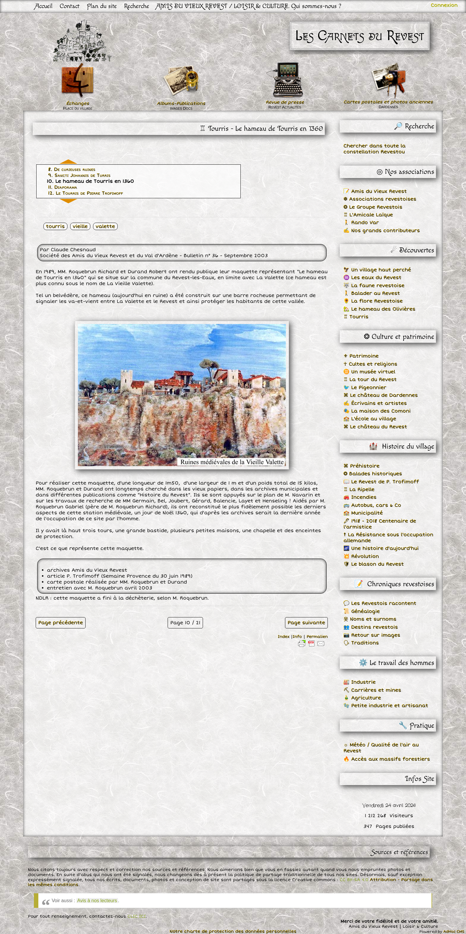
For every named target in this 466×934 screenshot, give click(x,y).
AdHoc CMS (454, 932)
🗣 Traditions (361, 643)
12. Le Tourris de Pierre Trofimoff (85, 193)
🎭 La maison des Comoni (377, 411)
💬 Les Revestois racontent (380, 603)
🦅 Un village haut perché (377, 270)
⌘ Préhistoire (362, 466)
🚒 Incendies (360, 497)
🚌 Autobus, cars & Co (372, 505)
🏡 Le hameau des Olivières (379, 309)
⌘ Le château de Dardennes (381, 395)
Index (283, 636)
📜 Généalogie (362, 611)
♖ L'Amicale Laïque (368, 215)
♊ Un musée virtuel (369, 372)
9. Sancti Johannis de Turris (79, 175)
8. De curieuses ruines (71, 169)
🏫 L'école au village (370, 419)
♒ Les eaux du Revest (373, 278)
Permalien (317, 636)
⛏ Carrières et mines (372, 690)
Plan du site (102, 6)
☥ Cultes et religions (370, 364)
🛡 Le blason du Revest (374, 564)
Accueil (44, 6)
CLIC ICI (136, 916)
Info (297, 636)
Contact (70, 6)
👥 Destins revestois (371, 627)
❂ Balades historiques (373, 474)
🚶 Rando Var (361, 223)
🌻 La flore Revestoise (373, 301)
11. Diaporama (62, 187)
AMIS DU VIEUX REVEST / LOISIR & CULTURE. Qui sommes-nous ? (248, 6)
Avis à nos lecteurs (97, 900)
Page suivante (306, 623)
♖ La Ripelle (359, 490)
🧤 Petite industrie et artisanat (386, 706)
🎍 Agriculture (362, 698)
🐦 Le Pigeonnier (365, 388)
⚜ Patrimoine (361, 356)
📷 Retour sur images (372, 635)
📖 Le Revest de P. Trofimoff (381, 482)
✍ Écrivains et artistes (375, 403)
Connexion (444, 5)
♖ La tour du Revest (370, 380)
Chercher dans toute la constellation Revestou (375, 149)
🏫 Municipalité (363, 513)
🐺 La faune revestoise (374, 286)
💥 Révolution (361, 556)
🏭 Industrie (360, 682)
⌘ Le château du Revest (375, 427)
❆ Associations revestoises (380, 199)
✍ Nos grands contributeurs (382, 231)
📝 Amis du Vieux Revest (375, 191)
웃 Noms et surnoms (370, 619)
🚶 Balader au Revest (372, 293)
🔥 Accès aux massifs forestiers (387, 759)
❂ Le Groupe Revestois (373, 207)
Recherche (136, 6)
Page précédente (60, 623)
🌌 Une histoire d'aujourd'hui (381, 548)
